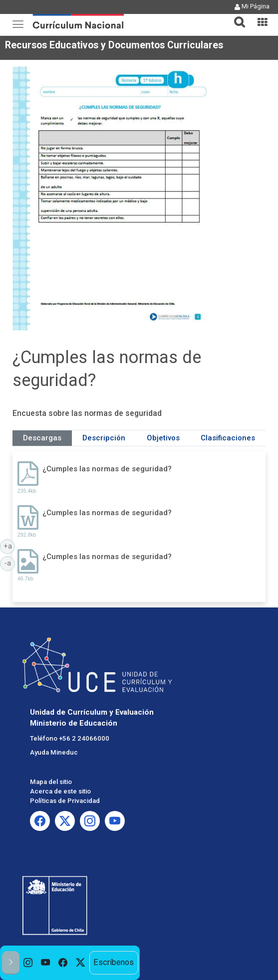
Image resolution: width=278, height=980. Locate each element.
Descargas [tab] (42, 437)
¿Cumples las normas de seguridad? (107, 468)
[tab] (235, 16)
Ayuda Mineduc (54, 752)
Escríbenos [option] (113, 962)
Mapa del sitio (51, 781)
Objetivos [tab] (163, 437)
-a (9, 563)
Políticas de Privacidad (65, 800)
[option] (28, 963)
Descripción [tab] (103, 437)
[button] (235, 16)
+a (9, 546)
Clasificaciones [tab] (228, 437)
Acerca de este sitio (60, 791)
